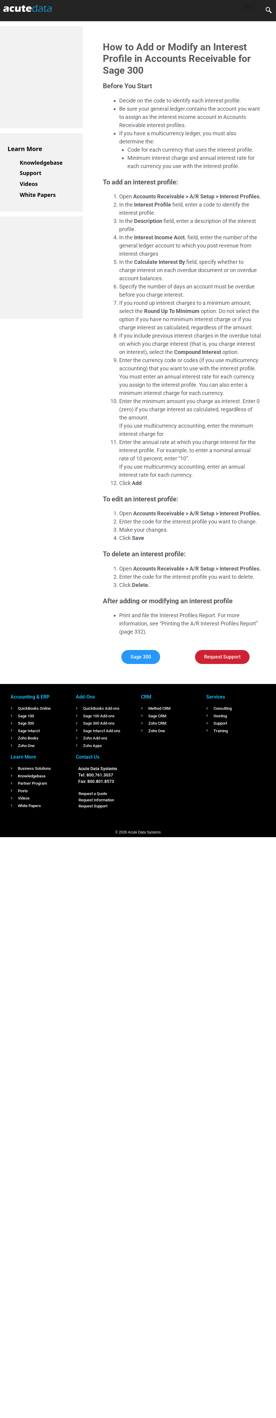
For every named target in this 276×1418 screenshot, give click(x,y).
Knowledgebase (41, 162)
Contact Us (87, 757)
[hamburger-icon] (248, 7)
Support (30, 173)
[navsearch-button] (269, 11)
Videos (29, 183)
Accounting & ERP (30, 697)
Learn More (25, 149)
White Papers (38, 194)
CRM (146, 697)
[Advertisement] (53, 76)
